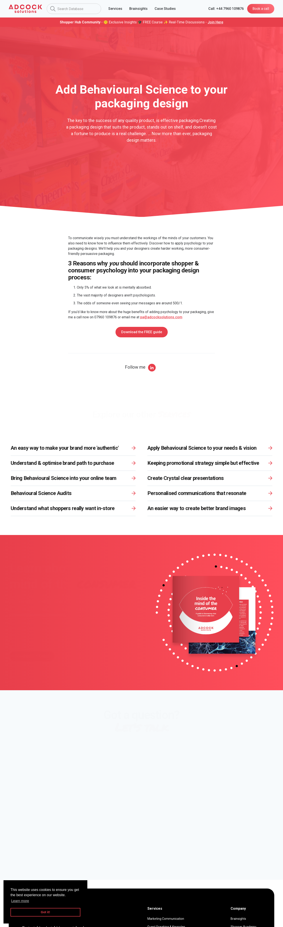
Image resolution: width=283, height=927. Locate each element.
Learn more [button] (20, 901)
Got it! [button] (45, 912)
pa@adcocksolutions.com (161, 317)
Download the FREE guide (141, 332)
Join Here (215, 22)
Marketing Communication (165, 918)
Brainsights (238, 918)
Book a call (260, 9)
